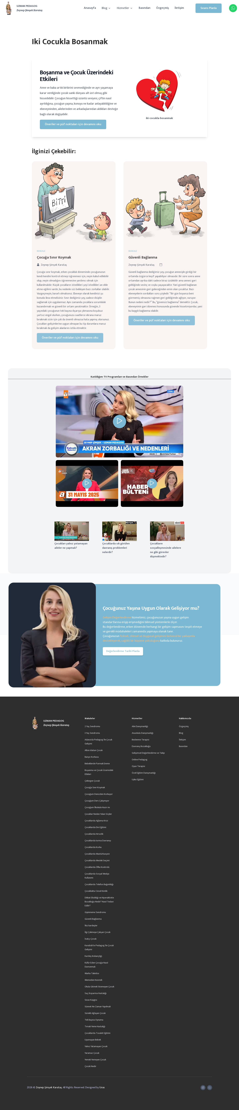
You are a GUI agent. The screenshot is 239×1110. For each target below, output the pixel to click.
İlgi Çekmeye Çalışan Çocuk (97, 932)
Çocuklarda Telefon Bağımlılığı (99, 884)
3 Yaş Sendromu (92, 733)
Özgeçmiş (162, 7)
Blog (106, 8)
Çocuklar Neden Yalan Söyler (98, 814)
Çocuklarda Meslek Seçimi (97, 860)
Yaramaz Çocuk (92, 1053)
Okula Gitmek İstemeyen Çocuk (99, 987)
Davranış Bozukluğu (141, 746)
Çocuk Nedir (90, 1066)
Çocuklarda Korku (93, 847)
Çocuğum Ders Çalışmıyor (97, 801)
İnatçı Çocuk (90, 939)
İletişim (179, 7)
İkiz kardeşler (91, 925)
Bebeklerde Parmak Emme (97, 763)
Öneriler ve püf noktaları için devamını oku (73, 124)
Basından (144, 7)
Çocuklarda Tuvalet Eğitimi (97, 1033)
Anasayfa (90, 7)
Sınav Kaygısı (91, 1000)
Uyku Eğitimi (138, 779)
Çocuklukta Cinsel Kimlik (96, 891)
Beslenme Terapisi (140, 740)
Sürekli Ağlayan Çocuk (95, 1013)
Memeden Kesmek (93, 980)
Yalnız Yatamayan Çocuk (96, 1046)
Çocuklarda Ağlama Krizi (96, 821)
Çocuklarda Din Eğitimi (95, 827)
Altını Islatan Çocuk (94, 750)
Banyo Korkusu (92, 757)
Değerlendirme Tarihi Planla (123, 651)
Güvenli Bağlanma (93, 919)
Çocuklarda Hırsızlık (94, 834)
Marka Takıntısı (92, 973)
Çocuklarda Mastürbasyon (97, 854)
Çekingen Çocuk (92, 781)
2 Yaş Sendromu (92, 726)
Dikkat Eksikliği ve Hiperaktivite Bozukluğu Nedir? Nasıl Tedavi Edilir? (99, 902)
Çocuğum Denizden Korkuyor (99, 794)
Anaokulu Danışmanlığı (142, 733)
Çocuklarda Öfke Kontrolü (97, 867)
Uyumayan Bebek (93, 1040)
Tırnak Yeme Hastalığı (95, 1026)
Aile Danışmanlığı (140, 726)
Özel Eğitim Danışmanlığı (144, 773)
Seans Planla (208, 8)
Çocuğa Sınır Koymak (95, 787)
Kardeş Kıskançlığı (93, 956)
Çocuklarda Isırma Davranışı (98, 840)
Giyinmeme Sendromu (95, 912)
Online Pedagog (139, 759)
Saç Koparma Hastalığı (96, 993)
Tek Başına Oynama (94, 1020)
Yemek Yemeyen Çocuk (95, 1060)
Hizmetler (125, 8)
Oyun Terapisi (138, 766)
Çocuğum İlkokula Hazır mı (97, 807)
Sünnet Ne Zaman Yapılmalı (98, 1006)
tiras (102, 1087)
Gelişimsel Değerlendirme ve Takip (148, 753)
